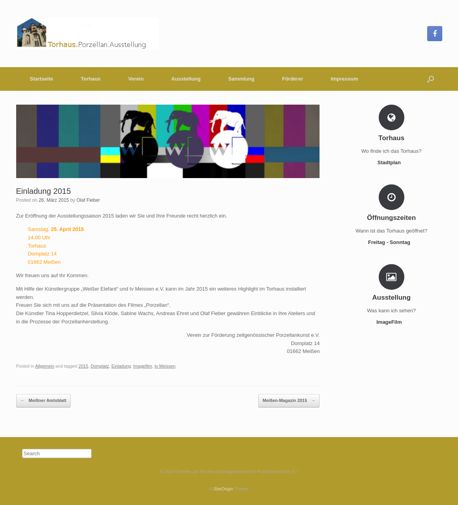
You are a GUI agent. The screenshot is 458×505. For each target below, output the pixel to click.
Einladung (121, 366)
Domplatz (100, 366)
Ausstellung (185, 79)
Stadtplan (392, 162)
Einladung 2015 (43, 191)
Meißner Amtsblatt (44, 401)
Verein (136, 79)
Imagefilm (142, 366)
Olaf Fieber (88, 200)
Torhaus (91, 79)
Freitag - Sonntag (391, 242)
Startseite (41, 79)
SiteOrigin (223, 488)
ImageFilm (391, 322)
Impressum (344, 79)
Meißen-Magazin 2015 (289, 401)
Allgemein (44, 366)
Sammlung (241, 79)
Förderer (292, 79)
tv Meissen (165, 366)
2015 (83, 366)
